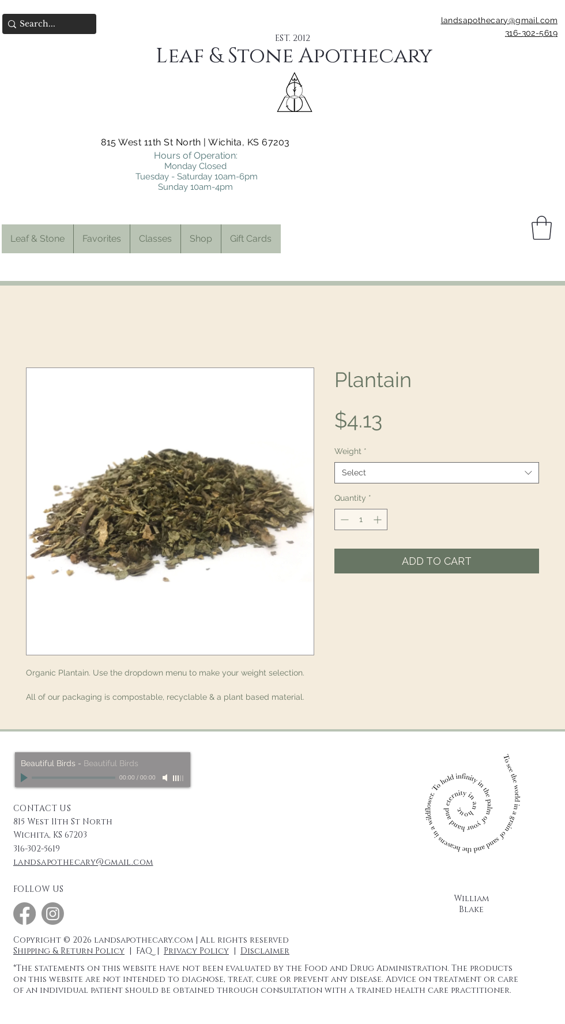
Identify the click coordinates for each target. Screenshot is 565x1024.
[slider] (178, 778)
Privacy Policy (196, 951)
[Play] (25, 777)
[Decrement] (343, 519)
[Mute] (166, 777)
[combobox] (436, 473)
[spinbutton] (361, 519)
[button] (101, 238)
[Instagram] (53, 913)
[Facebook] (24, 913)
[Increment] (378, 519)
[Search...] (46, 24)
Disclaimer (264, 951)
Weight (350, 451)
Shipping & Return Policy (69, 951)
